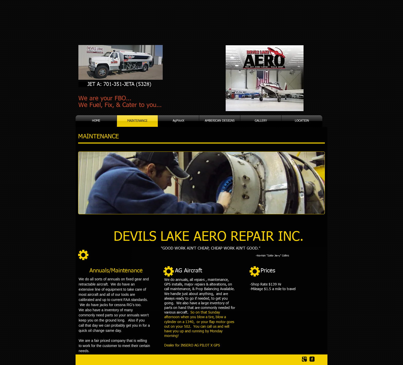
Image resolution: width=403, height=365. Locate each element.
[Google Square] (304, 359)
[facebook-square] (312, 359)
